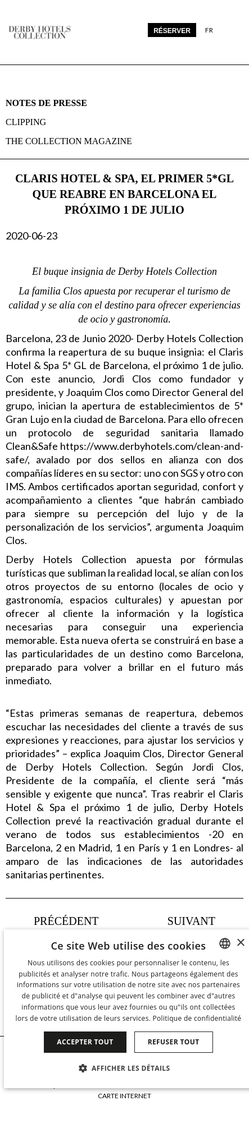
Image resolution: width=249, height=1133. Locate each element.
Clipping (26, 122)
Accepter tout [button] (85, 1042)
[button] (128, 1068)
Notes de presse (46, 103)
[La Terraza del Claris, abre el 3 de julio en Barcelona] (52, 921)
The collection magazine (69, 141)
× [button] (240, 943)
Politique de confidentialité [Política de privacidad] (197, 1018)
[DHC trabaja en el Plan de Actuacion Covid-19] (205, 921)
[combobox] (224, 943)
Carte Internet (124, 1095)
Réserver (172, 31)
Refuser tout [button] (174, 1042)
